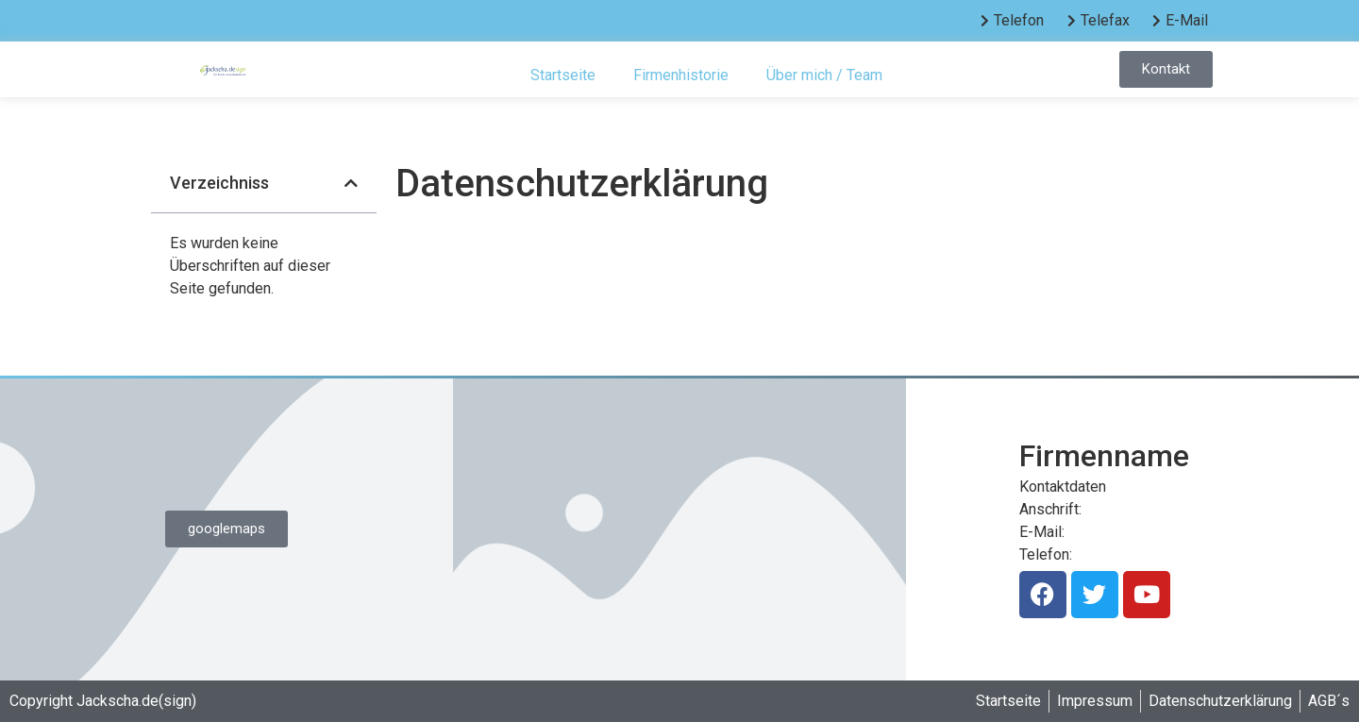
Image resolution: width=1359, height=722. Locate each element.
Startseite (563, 75)
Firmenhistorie (681, 75)
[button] (351, 183)
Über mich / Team (824, 75)
